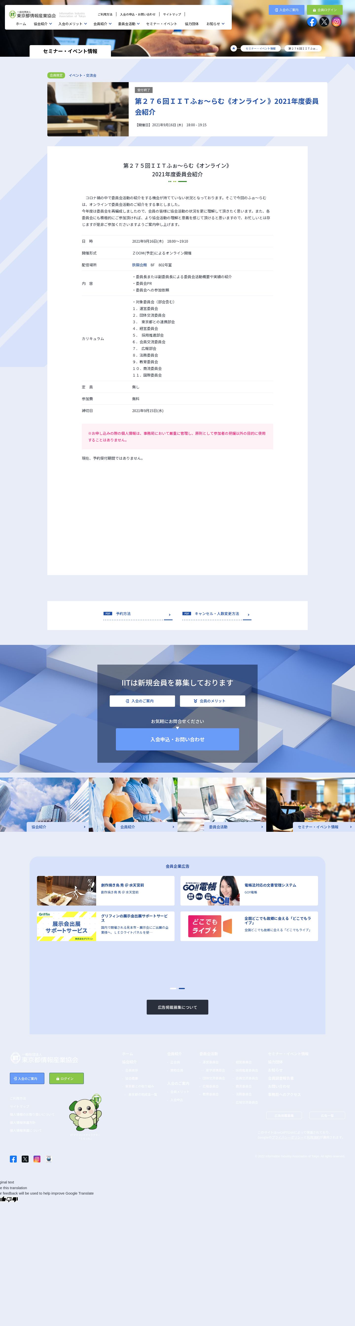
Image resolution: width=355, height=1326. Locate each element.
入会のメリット (70, 23)
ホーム (21, 23)
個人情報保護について (26, 1130)
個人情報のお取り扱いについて (32, 1114)
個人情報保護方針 (23, 1122)
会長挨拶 (131, 1070)
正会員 (175, 1062)
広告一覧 (327, 1115)
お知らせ (213, 23)
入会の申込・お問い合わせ (138, 14)
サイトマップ (172, 14)
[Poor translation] (12, 1199)
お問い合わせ (279, 1086)
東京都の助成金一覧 (142, 1094)
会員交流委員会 (247, 1078)
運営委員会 (211, 1062)
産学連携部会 (215, 1070)
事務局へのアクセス (284, 1094)
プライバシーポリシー (288, 1137)
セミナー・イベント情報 (288, 1053)
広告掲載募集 (284, 1115)
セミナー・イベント (161, 23)
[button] (173, 988)
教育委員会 (211, 1094)
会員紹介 (100, 23)
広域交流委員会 (247, 1102)
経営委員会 (244, 1062)
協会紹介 (41, 23)
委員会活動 (126, 23)
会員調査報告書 (281, 1078)
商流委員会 (244, 1086)
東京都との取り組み (139, 1086)
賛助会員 (176, 1070)
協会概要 (131, 1078)
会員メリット (180, 1091)
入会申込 (176, 1099)
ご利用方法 (105, 14)
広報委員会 (211, 1086)
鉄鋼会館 (139, 264)
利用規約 (313, 1137)
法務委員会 (244, 1094)
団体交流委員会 (214, 1078)
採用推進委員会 (247, 1070)
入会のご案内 (178, 1083)
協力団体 (192, 23)
